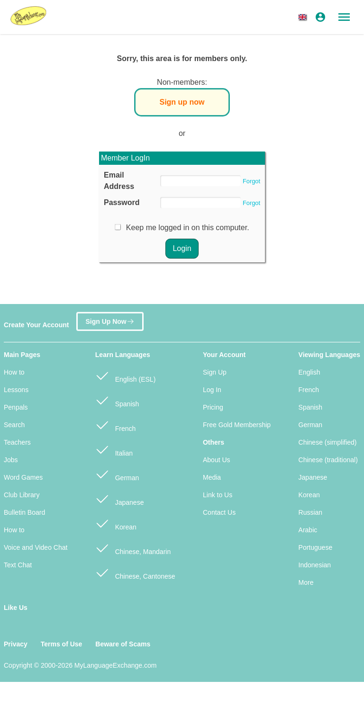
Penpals (16, 407)
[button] (304, 17)
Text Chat (18, 565)
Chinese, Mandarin (133, 547)
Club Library (21, 495)
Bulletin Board (24, 512)
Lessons (16, 390)
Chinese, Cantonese (135, 572)
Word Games (23, 477)
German (117, 474)
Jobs (11, 460)
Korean (115, 523)
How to (14, 372)
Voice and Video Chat (35, 547)
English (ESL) (125, 375)
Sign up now (181, 102)
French (115, 424)
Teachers (17, 442)
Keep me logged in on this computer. (187, 228)
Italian (114, 449)
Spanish (117, 400)
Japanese (119, 498)
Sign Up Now (109, 320)
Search (14, 425)
